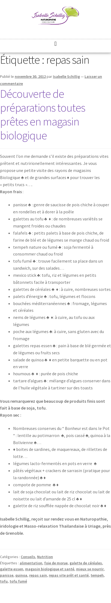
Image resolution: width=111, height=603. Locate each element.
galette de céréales (86, 563)
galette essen (11, 569)
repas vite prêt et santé (69, 575)
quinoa (21, 575)
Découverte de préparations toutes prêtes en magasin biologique (42, 114)
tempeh (97, 575)
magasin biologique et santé (49, 569)
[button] (55, 43)
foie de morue (56, 563)
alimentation (31, 563)
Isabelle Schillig (66, 76)
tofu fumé (18, 581)
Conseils (28, 556)
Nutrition (45, 556)
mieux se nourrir (90, 569)
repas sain (38, 575)
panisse (6, 575)
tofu (4, 581)
